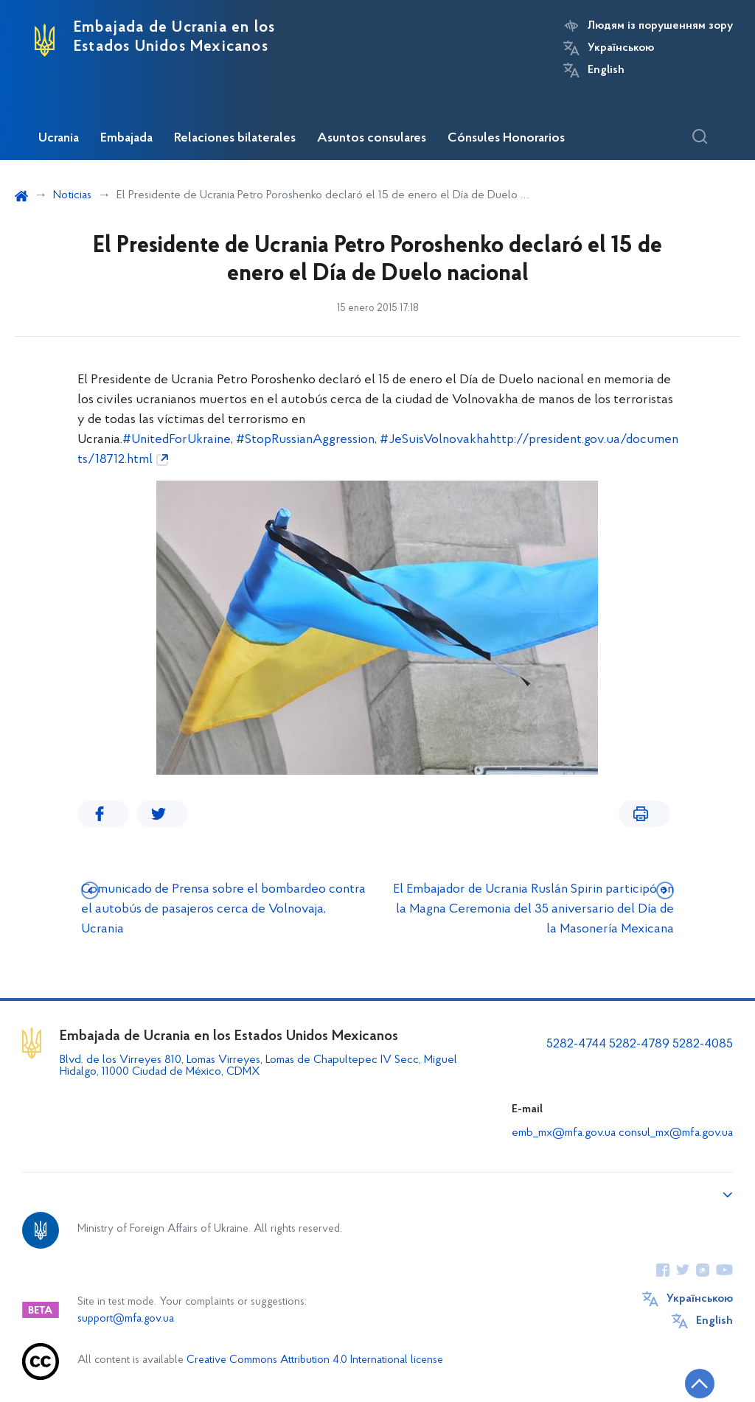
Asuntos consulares (371, 138)
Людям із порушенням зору (660, 26)
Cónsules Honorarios (506, 138)
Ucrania (58, 138)
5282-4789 (639, 1044)
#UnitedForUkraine (176, 440)
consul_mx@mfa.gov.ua (676, 1133)
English (606, 70)
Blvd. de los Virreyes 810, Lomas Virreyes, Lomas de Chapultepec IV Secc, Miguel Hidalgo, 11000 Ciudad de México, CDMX (258, 1066)
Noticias (72, 195)
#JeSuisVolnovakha (435, 440)
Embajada (126, 138)
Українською (621, 48)
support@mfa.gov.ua (125, 1319)
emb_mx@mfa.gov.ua (564, 1133)
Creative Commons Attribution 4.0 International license (315, 1360)
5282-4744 (576, 1044)
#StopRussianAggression (305, 440)
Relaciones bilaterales (235, 138)
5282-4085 (702, 1044)
